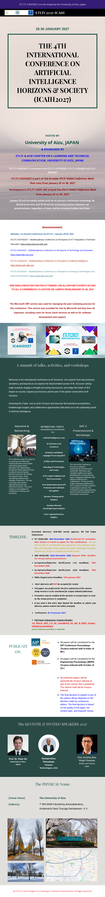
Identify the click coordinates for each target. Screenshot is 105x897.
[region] (52, 4)
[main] (52, 29)
